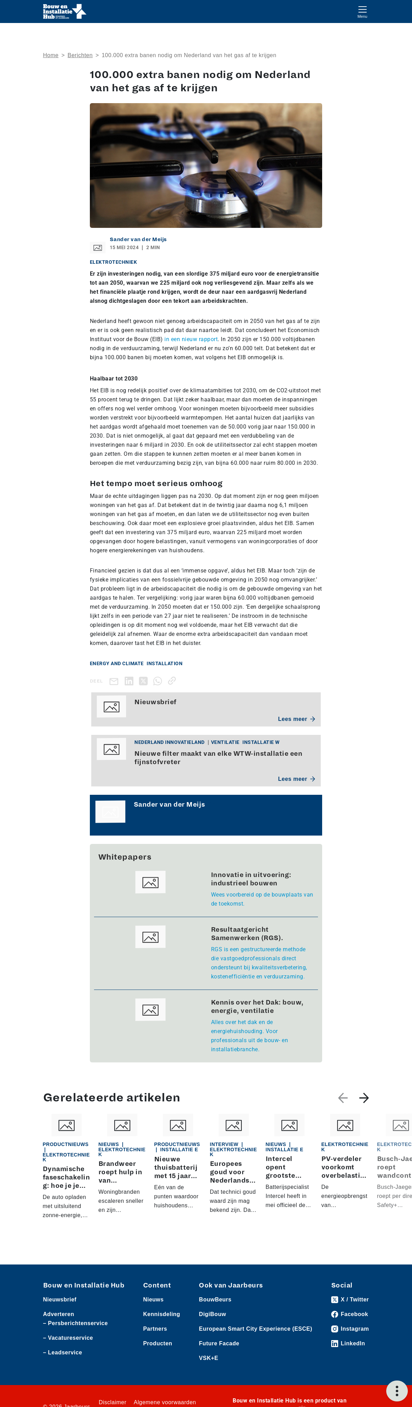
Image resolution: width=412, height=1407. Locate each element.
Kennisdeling (161, 1314)
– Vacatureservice (68, 1338)
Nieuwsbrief (60, 1299)
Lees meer (297, 719)
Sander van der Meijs (138, 239)
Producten (157, 1343)
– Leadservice (62, 1352)
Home (51, 55)
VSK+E (208, 1358)
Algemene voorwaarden (165, 1402)
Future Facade (219, 1343)
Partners (155, 1329)
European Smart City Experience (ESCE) (255, 1329)
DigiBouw (212, 1314)
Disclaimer (112, 1402)
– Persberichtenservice (75, 1323)
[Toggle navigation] (362, 11)
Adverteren (58, 1314)
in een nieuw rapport (191, 339)
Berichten (80, 55)
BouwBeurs (215, 1299)
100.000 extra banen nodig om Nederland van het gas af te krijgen (189, 55)
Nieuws (153, 1299)
